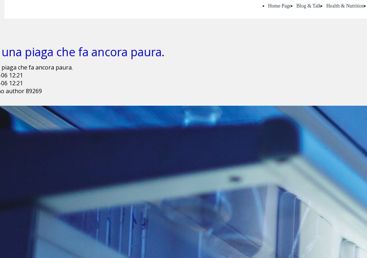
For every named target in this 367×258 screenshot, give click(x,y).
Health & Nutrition (345, 6)
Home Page (279, 6)
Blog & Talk (308, 6)
